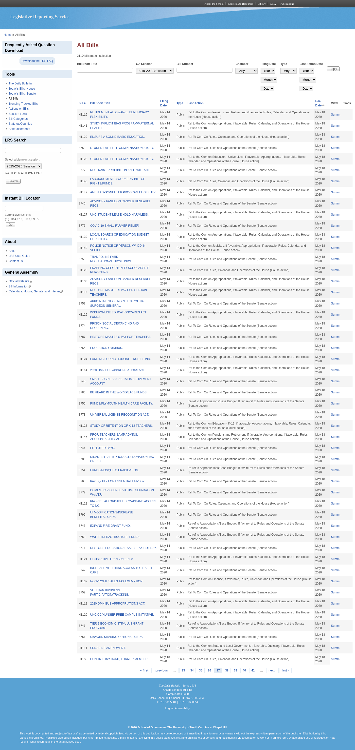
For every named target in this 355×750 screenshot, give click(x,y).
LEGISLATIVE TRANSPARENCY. (112, 559)
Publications (287, 3)
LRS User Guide (19, 256)
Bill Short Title (87, 64)
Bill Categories (18, 119)
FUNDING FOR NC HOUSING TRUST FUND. (120, 359)
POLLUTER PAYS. (102, 448)
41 (253, 670)
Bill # (82, 103)
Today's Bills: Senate (22, 93)
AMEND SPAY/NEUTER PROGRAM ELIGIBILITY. (123, 192)
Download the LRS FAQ (37, 61)
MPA (273, 3)
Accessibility (182, 708)
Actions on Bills (19, 108)
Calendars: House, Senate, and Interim (36, 291)
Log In (169, 708)
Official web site (20, 281)
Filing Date (268, 64)
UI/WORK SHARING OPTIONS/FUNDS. (116, 637)
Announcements (19, 129)
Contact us (16, 261)
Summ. (335, 114)
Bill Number (185, 64)
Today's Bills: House (22, 88)
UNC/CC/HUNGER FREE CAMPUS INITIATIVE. (122, 614)
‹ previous (161, 670)
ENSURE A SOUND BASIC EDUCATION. (117, 137)
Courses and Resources (240, 3)
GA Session (144, 64)
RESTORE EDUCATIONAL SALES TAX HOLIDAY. (123, 548)
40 (244, 670)
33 (183, 670)
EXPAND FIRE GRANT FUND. (110, 525)
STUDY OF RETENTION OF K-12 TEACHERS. (121, 425)
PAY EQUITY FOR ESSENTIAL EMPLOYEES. (120, 481)
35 (200, 670)
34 (192, 670)
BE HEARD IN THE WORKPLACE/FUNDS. (118, 392)
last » (285, 670)
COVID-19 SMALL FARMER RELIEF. (114, 225)
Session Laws (18, 114)
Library (262, 3)
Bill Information (20, 286)
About (12, 251)
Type (283, 64)
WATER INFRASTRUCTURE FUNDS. (115, 537)
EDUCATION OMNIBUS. (106, 348)
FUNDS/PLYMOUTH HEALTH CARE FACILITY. (121, 403)
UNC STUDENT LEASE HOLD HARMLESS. (119, 214)
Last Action (196, 103)
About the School (214, 3)
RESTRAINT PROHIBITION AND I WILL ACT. (120, 170)
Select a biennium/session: (22, 159)
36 (209, 670)
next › (272, 670)
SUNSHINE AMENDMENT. (108, 648)
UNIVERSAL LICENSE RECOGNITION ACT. (119, 414)
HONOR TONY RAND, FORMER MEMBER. (119, 659)
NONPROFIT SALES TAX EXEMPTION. (116, 581)
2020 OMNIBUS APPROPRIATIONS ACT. (117, 370)
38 (227, 670)
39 (235, 670)
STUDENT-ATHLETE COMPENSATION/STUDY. (122, 148)
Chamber (241, 64)
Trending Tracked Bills (23, 103)
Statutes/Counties (20, 123)
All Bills (13, 98)
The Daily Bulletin (20, 83)
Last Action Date (311, 64)
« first (144, 670)
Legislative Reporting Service (40, 16)
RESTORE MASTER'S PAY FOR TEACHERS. (120, 337)
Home (8, 35)
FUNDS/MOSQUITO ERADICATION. (114, 470)
